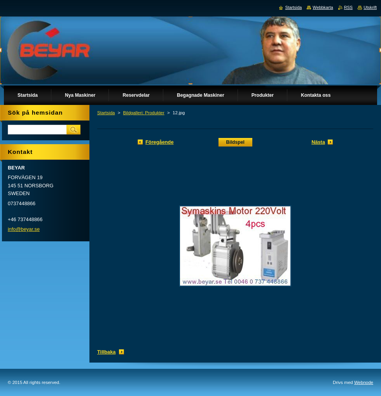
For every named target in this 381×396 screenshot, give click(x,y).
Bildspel (235, 142)
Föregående (159, 142)
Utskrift (370, 7)
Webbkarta (323, 7)
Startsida (106, 112)
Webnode (363, 382)
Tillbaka (106, 352)
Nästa (318, 142)
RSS (348, 7)
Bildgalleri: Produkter (143, 112)
